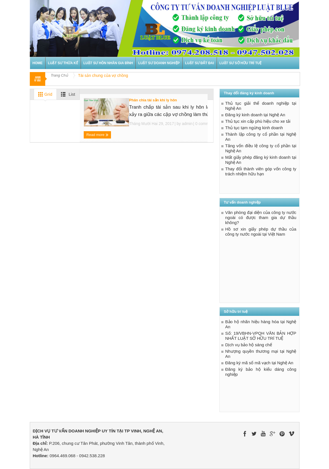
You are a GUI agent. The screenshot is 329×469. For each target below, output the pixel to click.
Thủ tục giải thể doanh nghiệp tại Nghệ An (260, 106)
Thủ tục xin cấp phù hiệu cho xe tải (258, 121)
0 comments (205, 123)
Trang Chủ (59, 75)
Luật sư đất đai (199, 63)
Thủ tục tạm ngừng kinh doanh (254, 127)
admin (187, 123)
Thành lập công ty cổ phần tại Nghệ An (260, 137)
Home (38, 63)
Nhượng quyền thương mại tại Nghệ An (260, 354)
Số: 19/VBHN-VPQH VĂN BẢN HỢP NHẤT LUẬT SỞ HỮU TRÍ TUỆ (260, 336)
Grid (44, 94)
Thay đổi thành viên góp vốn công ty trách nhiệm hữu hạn (260, 171)
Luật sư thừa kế (63, 63)
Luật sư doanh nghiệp (159, 63)
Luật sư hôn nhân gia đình (108, 63)
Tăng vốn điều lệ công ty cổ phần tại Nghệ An (260, 148)
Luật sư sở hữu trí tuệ (240, 63)
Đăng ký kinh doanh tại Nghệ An (255, 114)
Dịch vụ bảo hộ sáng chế (248, 344)
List (67, 94)
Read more (98, 135)
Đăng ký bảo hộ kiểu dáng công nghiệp (260, 372)
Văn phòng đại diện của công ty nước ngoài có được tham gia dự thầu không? (260, 217)
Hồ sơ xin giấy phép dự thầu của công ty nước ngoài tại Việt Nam (260, 231)
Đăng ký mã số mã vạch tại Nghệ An (259, 362)
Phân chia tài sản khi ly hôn (153, 100)
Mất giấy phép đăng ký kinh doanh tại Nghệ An (260, 160)
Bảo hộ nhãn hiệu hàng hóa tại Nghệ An (260, 324)
